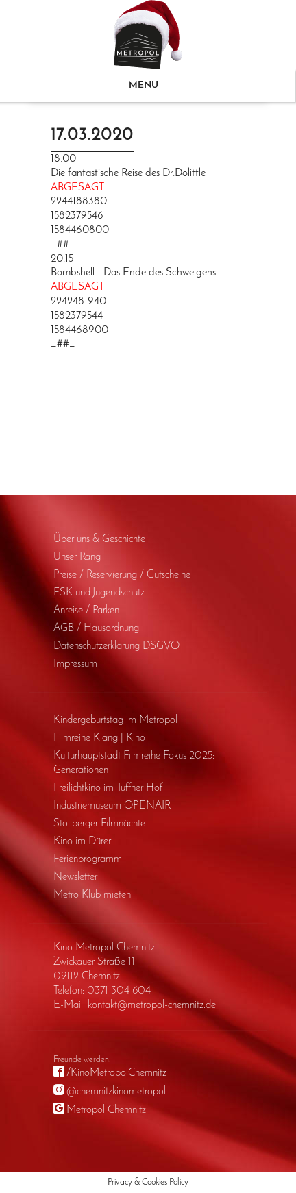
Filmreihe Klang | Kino (99, 738)
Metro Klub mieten (92, 894)
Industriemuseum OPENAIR (112, 805)
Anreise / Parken (86, 610)
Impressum (75, 664)
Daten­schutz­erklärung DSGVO (116, 646)
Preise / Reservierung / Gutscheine (121, 574)
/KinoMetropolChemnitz (116, 1073)
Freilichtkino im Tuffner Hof (107, 788)
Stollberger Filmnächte (99, 823)
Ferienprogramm (87, 859)
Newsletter (75, 877)
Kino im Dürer (82, 841)
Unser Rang (77, 557)
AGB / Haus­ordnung (96, 628)
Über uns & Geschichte (99, 539)
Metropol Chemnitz (106, 1110)
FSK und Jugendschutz (99, 592)
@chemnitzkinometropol (116, 1091)
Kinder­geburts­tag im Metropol (115, 720)
